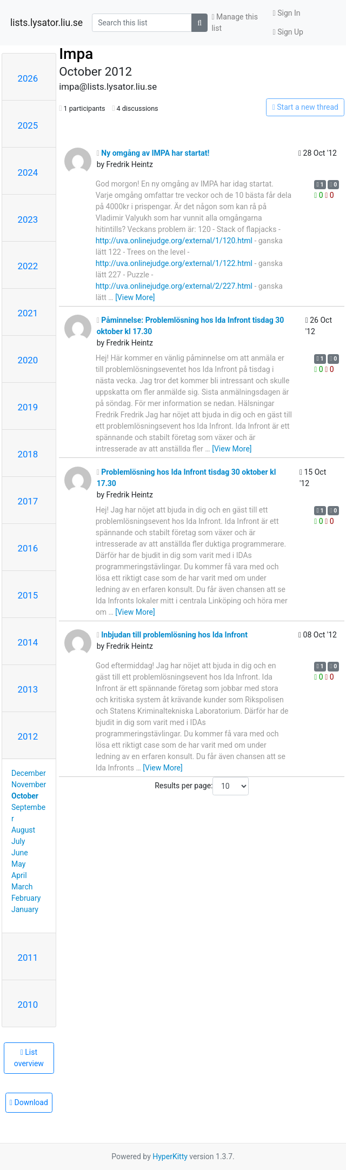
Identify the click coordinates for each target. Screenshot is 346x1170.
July (18, 841)
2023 (28, 219)
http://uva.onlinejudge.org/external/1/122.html (174, 263)
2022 (28, 266)
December (28, 773)
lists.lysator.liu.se (46, 22)
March (22, 886)
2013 (28, 689)
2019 (28, 407)
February (26, 898)
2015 (28, 595)
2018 (28, 454)
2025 (28, 125)
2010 (28, 1004)
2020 (28, 360)
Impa (76, 54)
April (19, 875)
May (18, 864)
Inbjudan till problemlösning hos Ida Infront (172, 634)
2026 (28, 78)
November (28, 784)
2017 (28, 501)
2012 (28, 736)
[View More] (135, 297)
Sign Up (288, 32)
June (19, 852)
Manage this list (234, 22)
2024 (28, 172)
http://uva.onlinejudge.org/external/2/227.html (174, 286)
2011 (28, 957)
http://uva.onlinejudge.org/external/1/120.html (174, 240)
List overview (29, 1058)
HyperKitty (170, 1156)
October (24, 796)
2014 (28, 642)
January (24, 909)
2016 (28, 548)
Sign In (287, 13)
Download (29, 1102)
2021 (28, 313)
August (23, 830)
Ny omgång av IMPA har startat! (153, 153)
